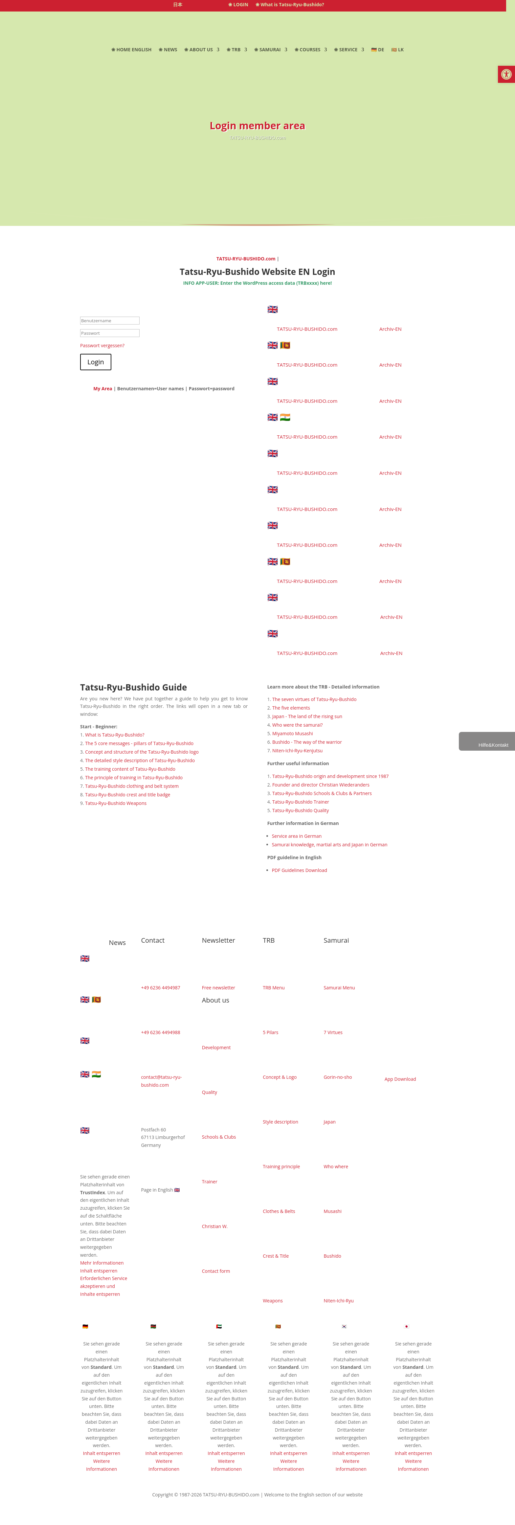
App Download (400, 1079)
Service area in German (297, 836)
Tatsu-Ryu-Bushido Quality (300, 810)
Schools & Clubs (219, 1137)
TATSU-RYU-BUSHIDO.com (246, 258)
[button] (506, 74)
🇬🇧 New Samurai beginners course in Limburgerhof (340, 457)
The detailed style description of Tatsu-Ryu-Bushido (140, 760)
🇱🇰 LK (397, 50)
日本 (177, 5)
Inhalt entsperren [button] (98, 1271)
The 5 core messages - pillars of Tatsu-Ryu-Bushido (139, 743)
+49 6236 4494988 (160, 1032)
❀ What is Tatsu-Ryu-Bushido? (290, 5)
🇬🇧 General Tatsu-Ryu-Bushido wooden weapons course (345, 529)
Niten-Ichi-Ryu (339, 1300)
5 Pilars (270, 1032)
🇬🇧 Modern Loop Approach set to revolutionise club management (333, 601)
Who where (336, 1166)
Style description (280, 1122)
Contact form (216, 1271)
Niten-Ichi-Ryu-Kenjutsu (297, 750)
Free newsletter (218, 987)
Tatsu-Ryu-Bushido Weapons (115, 803)
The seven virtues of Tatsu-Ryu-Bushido (314, 699)
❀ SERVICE (345, 50)
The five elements (291, 708)
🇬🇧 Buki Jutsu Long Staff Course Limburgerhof (329, 385)
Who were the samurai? (297, 725)
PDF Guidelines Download (299, 870)
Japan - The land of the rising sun (307, 716)
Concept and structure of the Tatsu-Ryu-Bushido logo (141, 752)
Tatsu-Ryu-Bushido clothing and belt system (132, 786)
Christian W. (215, 1226)
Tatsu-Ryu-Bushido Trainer (300, 802)
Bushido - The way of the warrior (307, 742)
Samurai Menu (339, 987)
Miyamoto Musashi (292, 733)
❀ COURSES (308, 50)
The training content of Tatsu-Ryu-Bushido (130, 769)
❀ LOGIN (238, 5)
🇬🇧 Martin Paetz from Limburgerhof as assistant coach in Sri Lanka (343, 637)
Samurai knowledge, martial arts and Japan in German (330, 844)
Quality (209, 1092)
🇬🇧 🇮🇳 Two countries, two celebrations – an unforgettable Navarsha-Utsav (346, 421)
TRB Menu (274, 987)
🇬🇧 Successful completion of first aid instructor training (339, 493)
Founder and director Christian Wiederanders (320, 785)
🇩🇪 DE (377, 50)
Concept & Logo (280, 1077)
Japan (330, 1122)
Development (216, 1047)
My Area (102, 388)
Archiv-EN (390, 329)
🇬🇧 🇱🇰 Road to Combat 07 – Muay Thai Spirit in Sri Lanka (343, 349)
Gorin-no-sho (338, 1077)
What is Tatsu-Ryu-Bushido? (114, 735)
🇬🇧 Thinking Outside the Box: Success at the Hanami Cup (346, 313)
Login (95, 361)
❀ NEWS (168, 50)
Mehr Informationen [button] (101, 1263)
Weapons (273, 1300)
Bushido (332, 1256)
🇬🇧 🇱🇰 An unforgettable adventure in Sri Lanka (346, 565)
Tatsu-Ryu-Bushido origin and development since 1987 (330, 776)
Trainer (209, 1181)
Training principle (281, 1166)
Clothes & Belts (279, 1211)
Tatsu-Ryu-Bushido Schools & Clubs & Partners (322, 793)
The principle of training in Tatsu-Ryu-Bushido (134, 777)
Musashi (333, 1211)
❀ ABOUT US (198, 50)
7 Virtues (333, 1032)
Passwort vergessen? (102, 345)
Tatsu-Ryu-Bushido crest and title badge (127, 794)
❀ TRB (233, 50)
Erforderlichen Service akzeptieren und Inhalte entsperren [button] (103, 1286)
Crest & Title (276, 1256)
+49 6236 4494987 (160, 987)
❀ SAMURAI (267, 50)
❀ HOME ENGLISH (131, 50)
